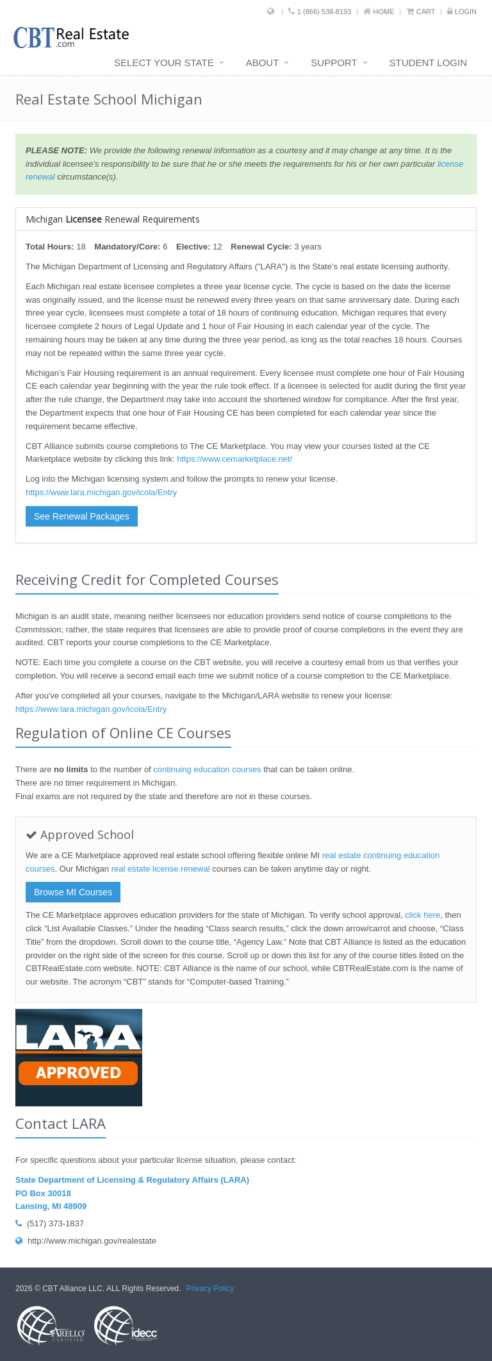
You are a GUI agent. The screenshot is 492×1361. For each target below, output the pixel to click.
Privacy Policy (210, 1288)
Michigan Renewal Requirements (113, 219)
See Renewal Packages (81, 516)
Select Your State (164, 62)
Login (466, 11)
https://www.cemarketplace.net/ (234, 459)
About (262, 62)
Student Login (428, 62)
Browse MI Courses (73, 892)
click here (422, 915)
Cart (426, 11)
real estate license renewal (160, 869)
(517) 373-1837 (49, 1223)
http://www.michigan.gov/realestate (85, 1241)
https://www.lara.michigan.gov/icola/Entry (101, 492)
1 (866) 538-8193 (324, 11)
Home (384, 11)
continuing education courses (207, 769)
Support (334, 62)
